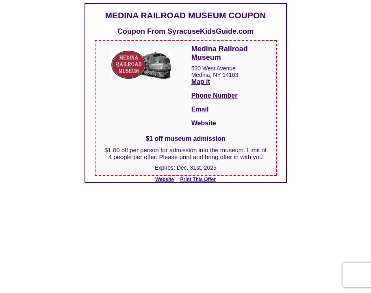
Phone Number (214, 95)
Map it (200, 81)
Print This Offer (198, 179)
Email (200, 109)
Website (203, 123)
